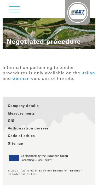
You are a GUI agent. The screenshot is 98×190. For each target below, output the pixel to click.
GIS (11, 120)
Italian (88, 72)
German (21, 78)
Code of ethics (21, 135)
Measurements (21, 113)
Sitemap (15, 143)
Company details (23, 105)
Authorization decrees (28, 128)
